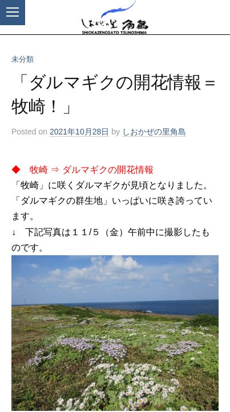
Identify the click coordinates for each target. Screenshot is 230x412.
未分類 (22, 59)
